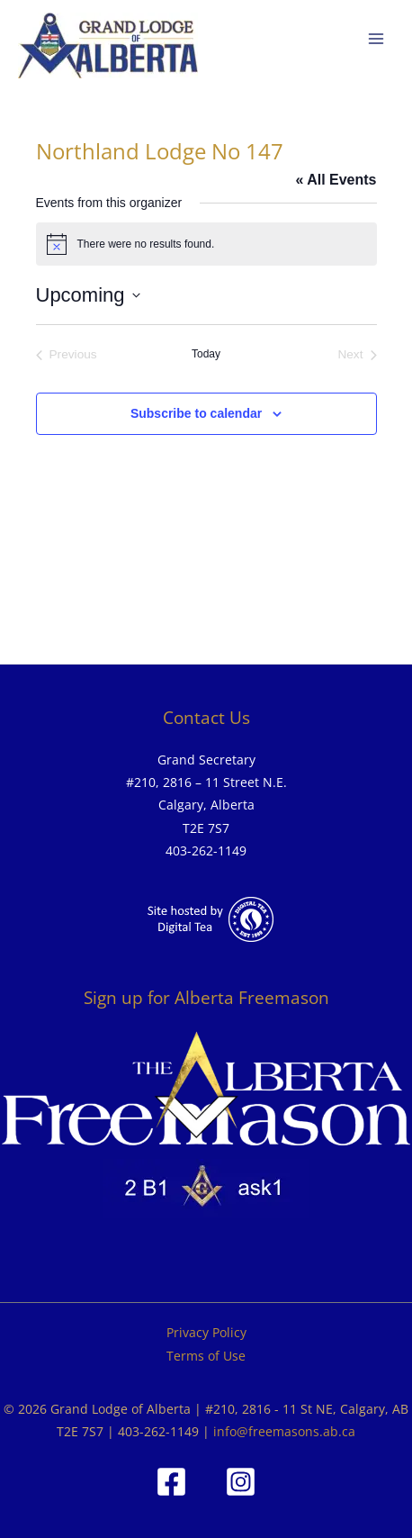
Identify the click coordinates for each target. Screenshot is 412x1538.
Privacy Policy (206, 1332)
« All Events (335, 179)
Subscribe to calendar (196, 413)
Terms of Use (206, 1355)
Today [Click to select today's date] (206, 354)
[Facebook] (171, 1481)
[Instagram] (240, 1481)
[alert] (206, 244)
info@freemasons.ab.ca (284, 1431)
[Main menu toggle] (376, 39)
